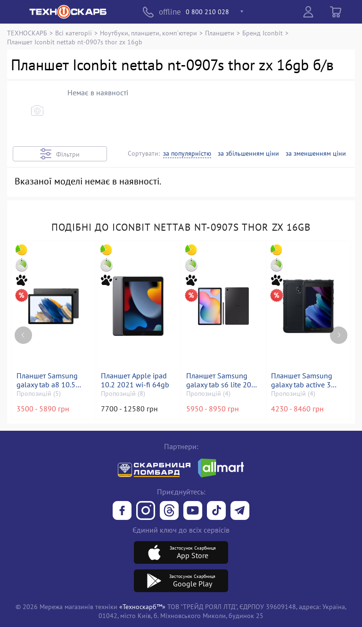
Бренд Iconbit (262, 32)
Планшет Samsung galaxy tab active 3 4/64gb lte (302, 380)
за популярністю (187, 154)
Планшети (219, 32)
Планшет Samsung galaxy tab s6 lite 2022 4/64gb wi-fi (223, 380)
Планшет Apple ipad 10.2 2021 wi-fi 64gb (135, 380)
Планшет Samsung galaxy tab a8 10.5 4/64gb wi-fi (47, 380)
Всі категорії (73, 32)
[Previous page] (23, 334)
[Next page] (338, 334)
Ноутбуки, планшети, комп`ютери (148, 32)
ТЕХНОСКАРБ (27, 32)
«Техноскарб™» (142, 606)
